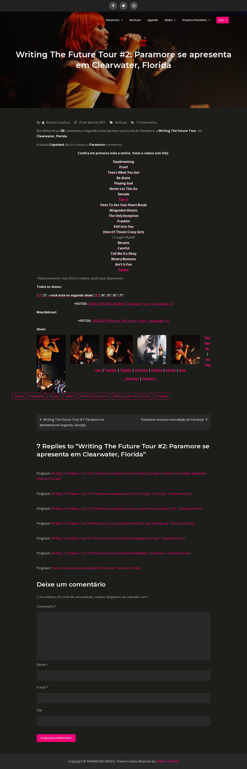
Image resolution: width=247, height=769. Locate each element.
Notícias (135, 20)
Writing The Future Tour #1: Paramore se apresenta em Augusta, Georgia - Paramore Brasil (118, 538)
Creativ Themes (167, 761)
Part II (123, 199)
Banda (19, 396)
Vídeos (70, 396)
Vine (182, 370)
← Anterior (130, 378)
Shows (54, 396)
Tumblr (125, 370)
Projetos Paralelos (195, 20)
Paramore (112, 20)
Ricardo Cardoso (58, 122)
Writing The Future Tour (132, 396)
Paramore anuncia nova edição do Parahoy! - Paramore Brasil (95, 568)
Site (221, 20)
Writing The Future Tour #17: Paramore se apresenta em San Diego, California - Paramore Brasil (121, 494)
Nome (42, 664)
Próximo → (150, 378)
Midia (168, 20)
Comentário (46, 606)
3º (97, 295)
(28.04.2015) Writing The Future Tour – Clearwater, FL (130, 321)
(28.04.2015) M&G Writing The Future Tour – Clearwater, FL (130, 304)
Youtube (141, 370)
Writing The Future (94, 396)
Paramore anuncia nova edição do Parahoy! (172, 419)
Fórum (171, 370)
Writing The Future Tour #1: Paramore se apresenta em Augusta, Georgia (72, 422)
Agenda (153, 20)
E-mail (42, 687)
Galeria (156, 370)
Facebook (207, 343)
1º (39, 295)
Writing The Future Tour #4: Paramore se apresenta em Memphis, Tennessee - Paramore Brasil (121, 553)
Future (123, 270)
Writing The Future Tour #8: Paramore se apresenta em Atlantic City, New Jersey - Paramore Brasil (123, 523)
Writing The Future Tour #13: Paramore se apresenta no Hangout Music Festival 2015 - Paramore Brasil (126, 508)
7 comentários (146, 122)
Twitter (111, 370)
